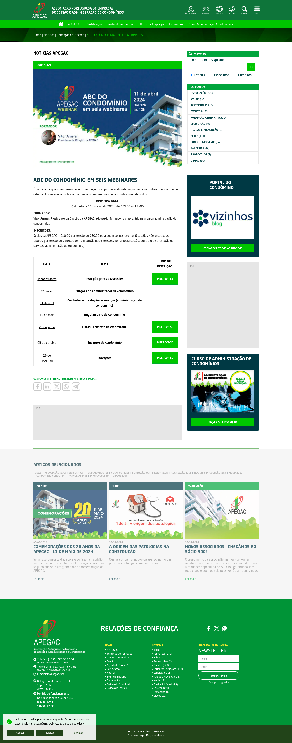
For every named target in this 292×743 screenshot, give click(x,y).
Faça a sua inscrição (223, 422)
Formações (176, 24)
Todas (157, 650)
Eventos (111, 661)
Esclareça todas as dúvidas (222, 248)
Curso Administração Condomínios (211, 24)
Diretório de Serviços (119, 657)
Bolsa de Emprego (152, 24)
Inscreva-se (165, 278)
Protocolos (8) (161, 692)
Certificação (94, 24)
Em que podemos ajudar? (207, 60)
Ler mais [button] (79, 732)
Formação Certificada (70, 35)
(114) (209, 117)
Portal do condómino (121, 24)
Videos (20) (160, 696)
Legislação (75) (162, 673)
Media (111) (160, 680)
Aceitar (20, 732)
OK (251, 67)
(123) (199, 111)
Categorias (198, 86)
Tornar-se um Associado (120, 654)
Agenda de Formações (119, 665)
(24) (205, 142)
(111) (198, 136)
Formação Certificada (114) (169, 669)
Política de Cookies (117, 688)
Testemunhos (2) (163, 661)
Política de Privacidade (119, 684)
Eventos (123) (162, 665)
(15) (207, 129)
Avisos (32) (160, 657)
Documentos (114, 680)
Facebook (208, 628)
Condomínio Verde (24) (167, 684)
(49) (200, 148)
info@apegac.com (55, 674)
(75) (200, 123)
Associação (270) (163, 654)
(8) (201, 154)
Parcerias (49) (161, 688)
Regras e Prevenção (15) (168, 677)
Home (60, 24)
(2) (202, 105)
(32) (197, 99)
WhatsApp (224, 628)
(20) (198, 160)
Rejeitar (49, 732)
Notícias (49, 35)
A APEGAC (74, 24)
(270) (202, 93)
